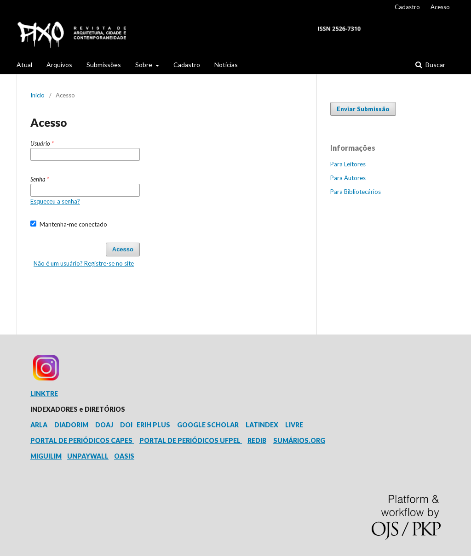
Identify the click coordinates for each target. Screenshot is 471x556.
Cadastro (186, 64)
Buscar (434, 64)
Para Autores (348, 178)
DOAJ (104, 425)
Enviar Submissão (363, 109)
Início (37, 95)
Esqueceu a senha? (55, 201)
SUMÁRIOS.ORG (299, 440)
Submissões (103, 64)
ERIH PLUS (153, 425)
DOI (126, 425)
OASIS (124, 456)
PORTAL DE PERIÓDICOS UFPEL (190, 440)
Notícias (226, 64)
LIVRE (294, 425)
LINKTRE (44, 393)
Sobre (144, 64)
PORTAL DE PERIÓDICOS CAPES (82, 440)
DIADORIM (71, 425)
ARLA (38, 425)
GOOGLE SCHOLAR (208, 425)
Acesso (440, 7)
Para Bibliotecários (355, 191)
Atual (24, 64)
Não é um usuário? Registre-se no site (84, 263)
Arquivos (59, 64)
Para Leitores (348, 164)
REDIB (256, 440)
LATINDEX (262, 425)
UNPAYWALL (88, 456)
